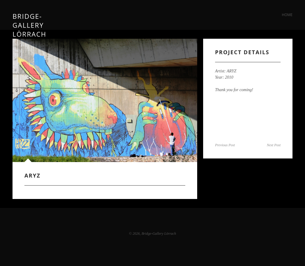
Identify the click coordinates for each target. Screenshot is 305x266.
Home (287, 14)
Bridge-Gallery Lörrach (29, 15)
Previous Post (225, 145)
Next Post (274, 145)
